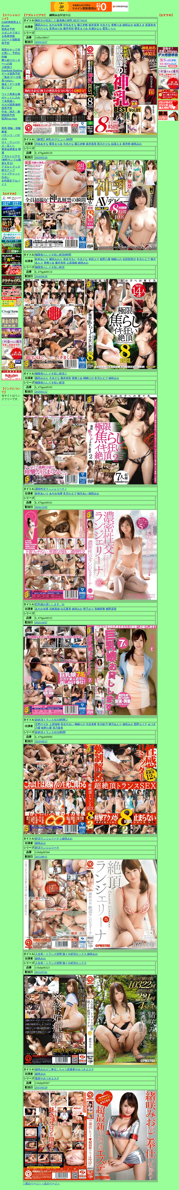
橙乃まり (88, 608)
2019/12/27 (41, 42)
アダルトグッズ (11, 166)
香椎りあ (116, 25)
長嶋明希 (99, 608)
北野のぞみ (41, 724)
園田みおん (41, 25)
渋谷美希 (91, 724)
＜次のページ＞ (50, 1183)
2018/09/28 (41, 276)
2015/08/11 (41, 856)
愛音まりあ (81, 28)
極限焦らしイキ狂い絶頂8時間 (53, 254)
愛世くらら (109, 28)
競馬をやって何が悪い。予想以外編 (11, 53)
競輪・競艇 (14, 128)
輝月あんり (115, 724)
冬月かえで (143, 259)
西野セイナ (140, 724)
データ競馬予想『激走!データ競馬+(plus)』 (11, 77)
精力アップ (8, 170)
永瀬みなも (95, 28)
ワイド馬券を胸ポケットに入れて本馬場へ (11, 98)
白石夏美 (65, 608)
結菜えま (139, 25)
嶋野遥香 (111, 608)
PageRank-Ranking (12, 70)
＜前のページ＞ (32, 1183)
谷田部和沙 (129, 259)
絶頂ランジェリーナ (47, 847)
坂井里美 (93, 25)
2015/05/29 (41, 1087)
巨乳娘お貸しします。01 (49, 604)
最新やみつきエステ (47, 1078)
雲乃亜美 (57, 727)
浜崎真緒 (54, 608)
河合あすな (69, 25)
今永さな (105, 25)
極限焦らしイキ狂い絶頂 (49, 267)
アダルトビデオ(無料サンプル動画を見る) (11, 160)
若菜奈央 (150, 25)
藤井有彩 (68, 28)
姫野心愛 (105, 259)
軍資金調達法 (10, 149)
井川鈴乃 (102, 724)
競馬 (4, 128)
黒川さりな (41, 28)
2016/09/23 (41, 741)
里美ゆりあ (55, 28)
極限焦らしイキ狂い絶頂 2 (50, 373)
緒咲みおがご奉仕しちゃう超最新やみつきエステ (64, 1069)
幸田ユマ (93, 259)
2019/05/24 (41, 157)
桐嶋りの (116, 259)
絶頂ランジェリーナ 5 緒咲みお (53, 838)
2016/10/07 (41, 622)
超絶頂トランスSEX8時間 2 (51, 719)
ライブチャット (11, 173)
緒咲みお (127, 25)
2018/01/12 (41, 391)
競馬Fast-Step (9, 118)
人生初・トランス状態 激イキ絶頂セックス (60, 963)
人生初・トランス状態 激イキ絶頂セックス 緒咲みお (66, 954)
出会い (6, 177)
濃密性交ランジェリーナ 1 (50, 489)
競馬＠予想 (8, 29)
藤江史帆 (82, 25)
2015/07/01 (41, 972)
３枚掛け (7, 67)
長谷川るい (69, 259)
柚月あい (82, 493)
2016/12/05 (41, 507)
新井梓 (126, 143)
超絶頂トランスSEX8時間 (50, 732)
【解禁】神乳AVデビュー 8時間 (54, 139)
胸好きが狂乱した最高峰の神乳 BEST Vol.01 (61, 20)
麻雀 (4, 131)
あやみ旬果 (55, 25)
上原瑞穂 (71, 262)
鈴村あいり (41, 259)
